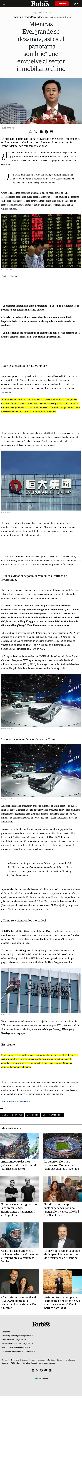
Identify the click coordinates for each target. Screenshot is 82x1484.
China (5, 1115)
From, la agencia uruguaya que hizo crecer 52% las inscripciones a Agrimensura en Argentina (19, 1210)
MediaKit (5, 1360)
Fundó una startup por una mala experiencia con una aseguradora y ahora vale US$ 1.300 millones (61, 1210)
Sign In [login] (75, 4)
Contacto (25, 1360)
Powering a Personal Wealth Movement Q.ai (33, 17)
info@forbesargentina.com (17, 1340)
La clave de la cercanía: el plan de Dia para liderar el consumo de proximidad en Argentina (62, 1254)
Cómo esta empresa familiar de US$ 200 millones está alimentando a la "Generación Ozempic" (19, 1302)
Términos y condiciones (66, 1360)
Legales (5, 1363)
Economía (17, 1115)
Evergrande (32, 1115)
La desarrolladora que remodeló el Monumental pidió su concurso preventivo (61, 1165)
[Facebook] (33, 1371)
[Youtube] (45, 1371)
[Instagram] (41, 1371)
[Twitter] (37, 1371)
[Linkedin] (50, 1371)
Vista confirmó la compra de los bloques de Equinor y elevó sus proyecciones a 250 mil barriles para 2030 (62, 1302)
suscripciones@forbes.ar (21, 1347)
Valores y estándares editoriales (43, 1360)
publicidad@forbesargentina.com (21, 1336)
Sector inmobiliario (52, 1115)
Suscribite (62, 4)
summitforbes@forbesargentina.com (21, 1343)
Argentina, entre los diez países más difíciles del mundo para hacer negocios (19, 1165)
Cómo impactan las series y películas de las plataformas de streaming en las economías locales (19, 1256)
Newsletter (15, 1360)
